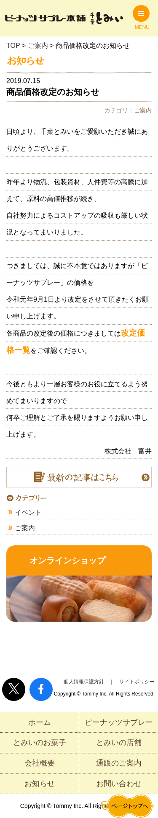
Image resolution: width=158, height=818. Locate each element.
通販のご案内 (119, 763)
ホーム (39, 722)
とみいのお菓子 (39, 742)
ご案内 (25, 527)
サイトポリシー (137, 682)
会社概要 (39, 763)
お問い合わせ (119, 783)
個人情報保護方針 (84, 682)
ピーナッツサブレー (119, 722)
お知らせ (39, 783)
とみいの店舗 (119, 742)
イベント (28, 512)
